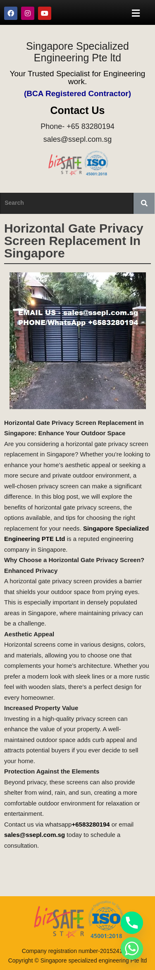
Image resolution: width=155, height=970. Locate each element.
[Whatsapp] (132, 948)
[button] (136, 13)
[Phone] (132, 923)
